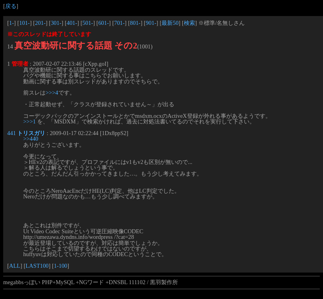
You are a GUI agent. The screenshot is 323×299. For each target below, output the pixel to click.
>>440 (30, 138)
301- (56, 23)
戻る (10, 6)
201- (40, 23)
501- (87, 23)
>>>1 (29, 121)
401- (72, 23)
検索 (189, 23)
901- (151, 23)
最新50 (170, 23)
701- (119, 23)
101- (24, 23)
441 (11, 133)
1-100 (61, 266)
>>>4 (52, 92)
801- (135, 23)
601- (103, 23)
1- (11, 23)
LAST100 (37, 266)
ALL (14, 266)
